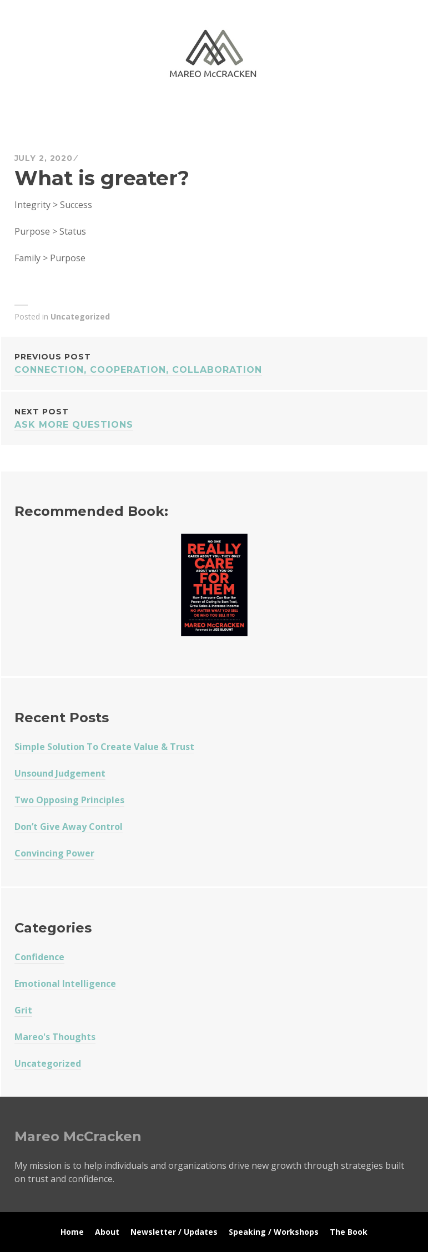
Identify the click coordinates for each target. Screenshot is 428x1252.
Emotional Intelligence (65, 983)
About (107, 1231)
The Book (348, 1231)
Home (72, 1231)
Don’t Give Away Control (68, 826)
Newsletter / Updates (174, 1231)
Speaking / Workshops (274, 1231)
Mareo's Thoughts (54, 1037)
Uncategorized (80, 316)
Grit (23, 1010)
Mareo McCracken (92, 111)
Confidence (39, 957)
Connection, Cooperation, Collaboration (214, 362)
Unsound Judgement (59, 773)
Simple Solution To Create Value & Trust (104, 747)
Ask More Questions (214, 417)
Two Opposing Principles (69, 800)
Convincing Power (54, 853)
